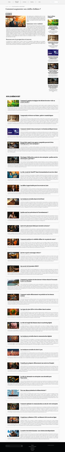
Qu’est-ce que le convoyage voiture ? (30, 252)
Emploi (32, 445)
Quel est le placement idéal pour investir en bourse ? (35, 226)
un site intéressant (38, 35)
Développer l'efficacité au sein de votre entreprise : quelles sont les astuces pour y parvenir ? (53, 86)
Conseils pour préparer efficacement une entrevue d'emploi (37, 363)
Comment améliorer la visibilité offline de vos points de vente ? (38, 239)
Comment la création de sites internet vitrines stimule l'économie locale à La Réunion (38, 280)
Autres (10, 6)
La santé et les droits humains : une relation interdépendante (37, 430)
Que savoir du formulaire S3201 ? (29, 266)
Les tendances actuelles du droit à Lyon (31, 349)
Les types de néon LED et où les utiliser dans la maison (35, 309)
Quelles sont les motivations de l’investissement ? (34, 212)
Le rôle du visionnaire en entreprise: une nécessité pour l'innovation (36, 377)
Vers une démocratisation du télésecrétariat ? (33, 390)
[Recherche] (55, 2)
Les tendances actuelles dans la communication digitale (36, 336)
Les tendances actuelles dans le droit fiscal (32, 199)
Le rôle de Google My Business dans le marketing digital (36, 322)
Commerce (32, 447)
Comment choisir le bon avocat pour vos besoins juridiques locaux (53, 57)
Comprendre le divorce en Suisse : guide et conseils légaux (53, 43)
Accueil (7, 6)
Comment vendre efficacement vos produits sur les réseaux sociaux (37, 295)
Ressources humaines (17, 2)
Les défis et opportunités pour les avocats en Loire (34, 185)
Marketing (32, 449)
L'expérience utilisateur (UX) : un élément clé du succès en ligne (38, 417)
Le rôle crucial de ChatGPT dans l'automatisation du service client (39, 172)
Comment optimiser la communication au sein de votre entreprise (39, 404)
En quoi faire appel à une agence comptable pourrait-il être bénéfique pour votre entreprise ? (53, 72)
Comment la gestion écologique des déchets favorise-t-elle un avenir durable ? (53, 28)
